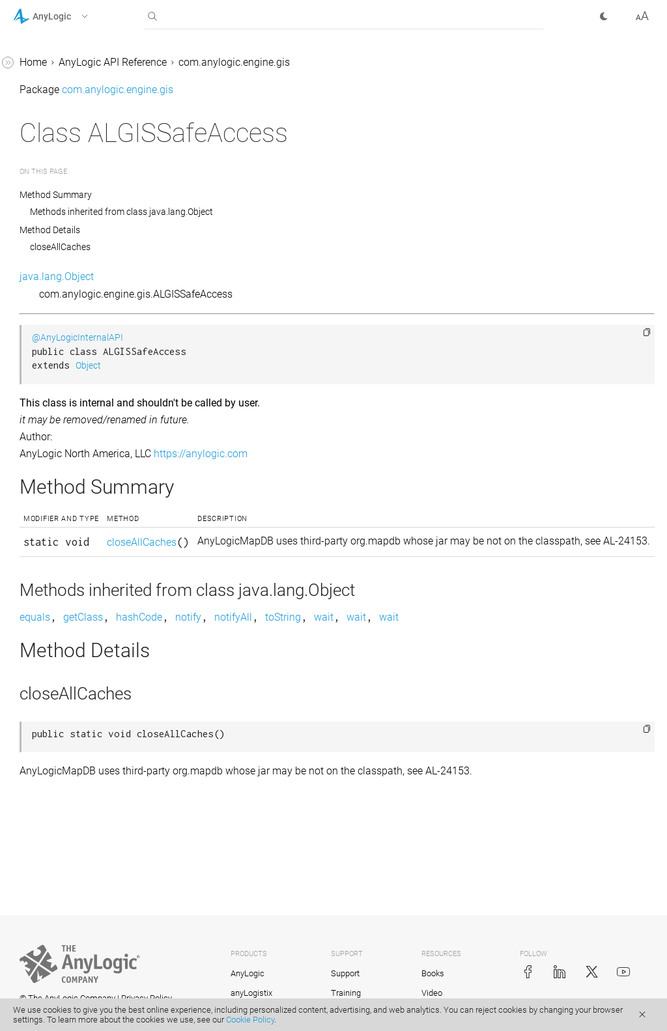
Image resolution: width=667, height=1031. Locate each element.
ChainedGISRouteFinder (79, 806)
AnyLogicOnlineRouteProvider (93, 592)
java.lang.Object (252, 276)
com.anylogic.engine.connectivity (89, 162)
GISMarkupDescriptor (73, 930)
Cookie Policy (250, 1019)
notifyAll (428, 646)
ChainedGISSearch (67, 831)
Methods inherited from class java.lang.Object (316, 211)
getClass (278, 646)
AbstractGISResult (66, 261)
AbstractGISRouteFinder (79, 310)
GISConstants (56, 881)
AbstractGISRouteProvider (84, 335)
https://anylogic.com (396, 453)
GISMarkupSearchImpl (76, 955)
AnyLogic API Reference (308, 62)
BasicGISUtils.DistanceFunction (94, 649)
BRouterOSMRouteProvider (86, 707)
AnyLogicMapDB (63, 451)
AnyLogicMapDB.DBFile (79, 476)
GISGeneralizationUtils (76, 905)
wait (519, 646)
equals (230, 646)
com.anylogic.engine (60, 112)
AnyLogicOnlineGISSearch (84, 542)
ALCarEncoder (57, 401)
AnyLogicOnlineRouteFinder (88, 567)
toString (478, 646)
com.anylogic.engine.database (83, 186)
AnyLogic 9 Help (50, 87)
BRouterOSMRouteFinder (82, 683)
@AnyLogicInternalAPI (273, 337)
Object (283, 365)
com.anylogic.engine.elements (82, 211)
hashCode (334, 646)
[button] (67, 16)
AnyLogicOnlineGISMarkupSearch (96, 509)
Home (228, 62)
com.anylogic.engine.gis (68, 236)
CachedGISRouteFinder (77, 757)
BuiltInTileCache (62, 732)
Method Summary (251, 195)
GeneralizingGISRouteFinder (89, 856)
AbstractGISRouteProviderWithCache (94, 368)
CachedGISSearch (65, 782)
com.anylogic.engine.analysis (81, 137)
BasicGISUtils (56, 616)
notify (384, 646)
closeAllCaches (255, 247)
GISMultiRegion (60, 980)
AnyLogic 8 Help (50, 63)
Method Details (245, 230)
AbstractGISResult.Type (78, 285)
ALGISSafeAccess (64, 426)
